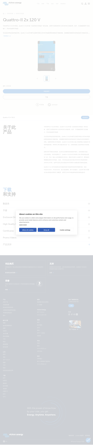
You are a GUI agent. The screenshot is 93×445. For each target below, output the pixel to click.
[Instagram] (69, 315)
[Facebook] (72, 315)
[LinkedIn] (77, 315)
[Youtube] (74, 315)
